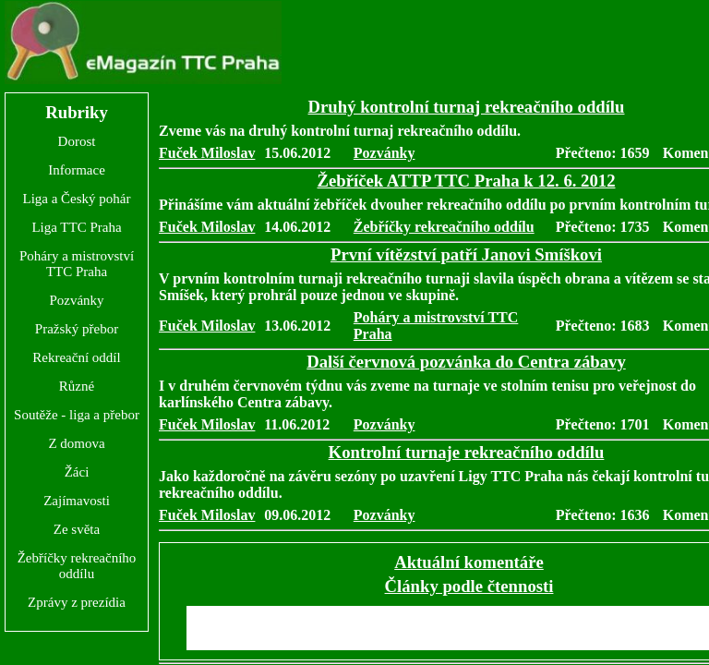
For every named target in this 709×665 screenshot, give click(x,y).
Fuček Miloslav (207, 153)
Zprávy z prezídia (77, 602)
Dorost (77, 141)
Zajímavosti (76, 500)
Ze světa (77, 529)
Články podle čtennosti (469, 586)
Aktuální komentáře (469, 562)
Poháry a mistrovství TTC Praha (76, 263)
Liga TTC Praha (76, 227)
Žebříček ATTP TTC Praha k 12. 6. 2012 (466, 180)
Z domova (76, 443)
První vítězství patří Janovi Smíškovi (466, 254)
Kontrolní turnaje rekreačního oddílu (467, 452)
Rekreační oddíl (76, 357)
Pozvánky (76, 300)
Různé (76, 386)
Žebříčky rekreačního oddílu (77, 565)
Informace (76, 170)
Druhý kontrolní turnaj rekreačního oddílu (466, 106)
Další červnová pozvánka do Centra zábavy (466, 361)
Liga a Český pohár (76, 198)
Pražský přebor (76, 328)
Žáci (77, 472)
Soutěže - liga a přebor (76, 414)
